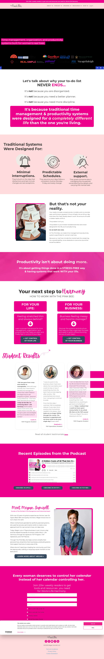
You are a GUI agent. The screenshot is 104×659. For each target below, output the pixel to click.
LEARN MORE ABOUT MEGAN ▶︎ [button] (30, 558)
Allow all (93, 648)
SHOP (85, 6)
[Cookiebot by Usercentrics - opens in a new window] (8, 656)
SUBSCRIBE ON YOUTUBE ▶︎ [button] (80, 489)
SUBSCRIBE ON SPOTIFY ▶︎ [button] (52, 489)
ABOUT (49, 6)
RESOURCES (77, 6)
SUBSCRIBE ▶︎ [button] (52, 626)
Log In (91, 6)
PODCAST (58, 6)
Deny (93, 651)
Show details (20, 656)
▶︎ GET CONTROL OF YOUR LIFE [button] (30, 341)
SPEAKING (67, 6)
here (66, 436)
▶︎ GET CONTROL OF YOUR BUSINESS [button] (73, 341)
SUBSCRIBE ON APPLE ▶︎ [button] (23, 489)
